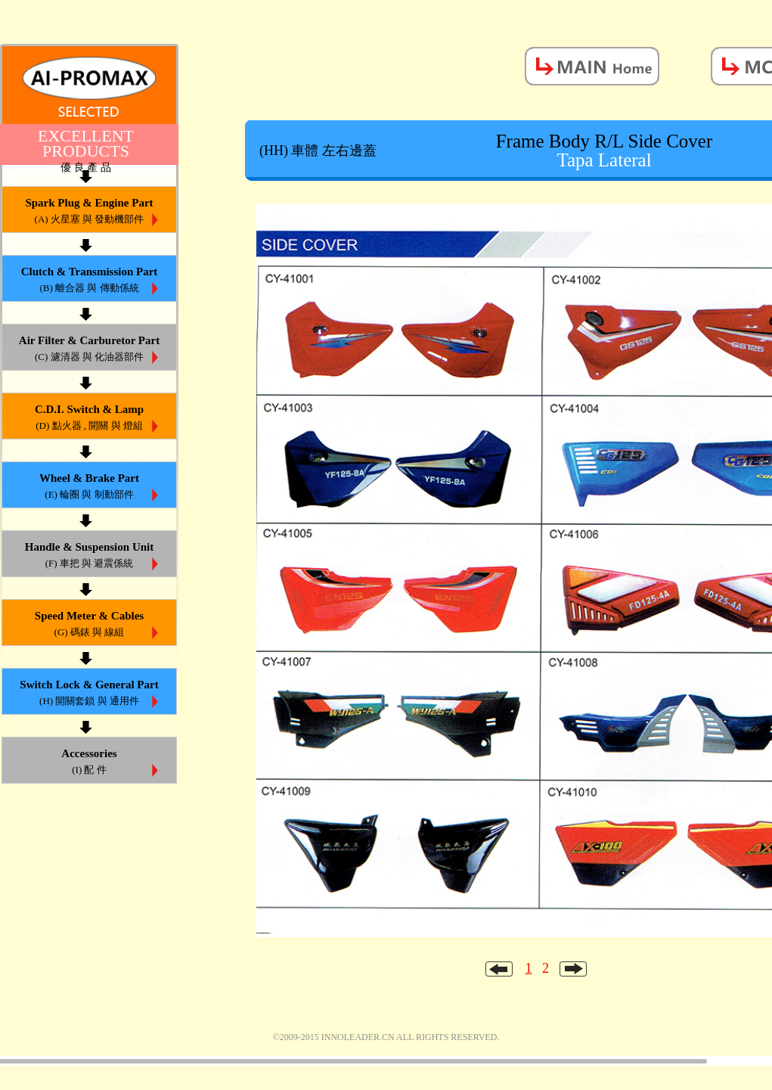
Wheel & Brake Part (89, 487)
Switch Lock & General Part (89, 694)
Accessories (89, 762)
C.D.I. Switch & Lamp (89, 418)
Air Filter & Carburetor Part (89, 349)
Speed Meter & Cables (89, 625)
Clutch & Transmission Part (89, 281)
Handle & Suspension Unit (89, 556)
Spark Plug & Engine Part (89, 212)
